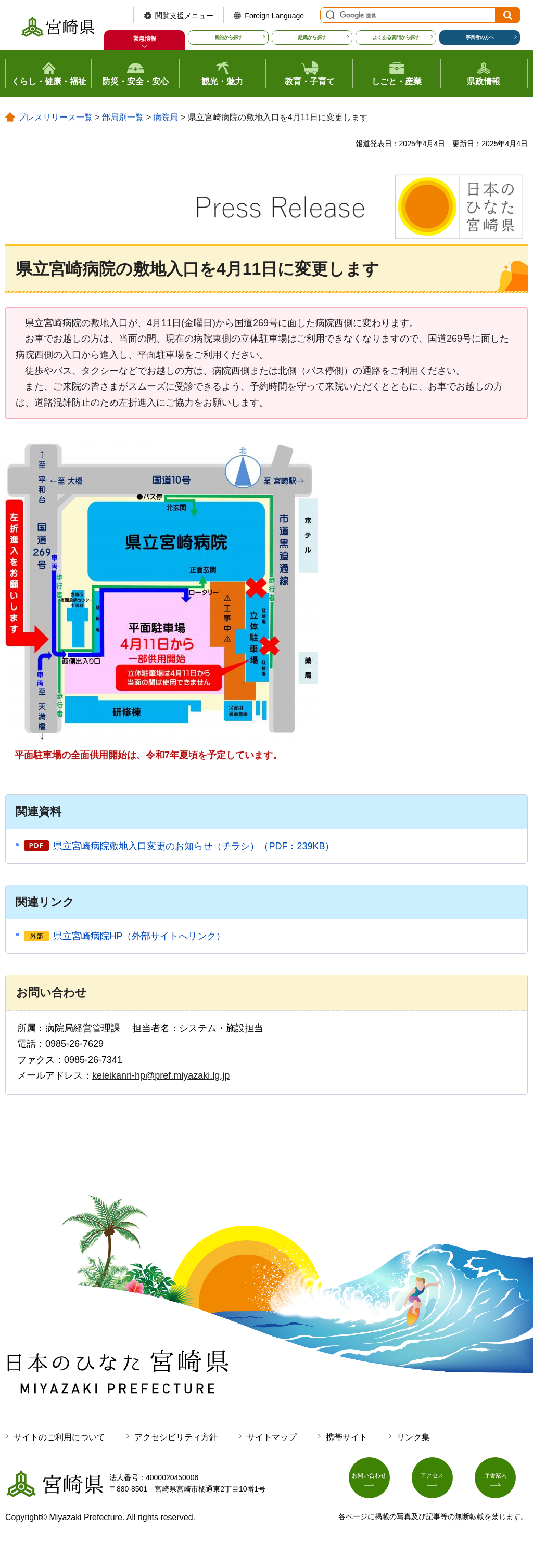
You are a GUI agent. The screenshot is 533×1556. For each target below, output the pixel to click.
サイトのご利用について (59, 1437)
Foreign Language (274, 15)
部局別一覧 (123, 117)
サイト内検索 (329, 15)
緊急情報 (144, 38)
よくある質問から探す (396, 37)
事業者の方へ (480, 37)
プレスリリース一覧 (55, 117)
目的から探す (228, 37)
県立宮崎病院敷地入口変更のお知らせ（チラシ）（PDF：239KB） (193, 846)
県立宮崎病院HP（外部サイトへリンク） (139, 936)
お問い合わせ (375, 1481)
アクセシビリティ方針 (176, 1437)
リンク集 (413, 1437)
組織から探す (312, 37)
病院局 (165, 117)
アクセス (438, 1481)
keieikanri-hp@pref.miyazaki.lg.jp (161, 1075)
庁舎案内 (501, 1481)
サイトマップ (272, 1437)
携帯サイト (346, 1437)
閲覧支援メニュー (184, 15)
